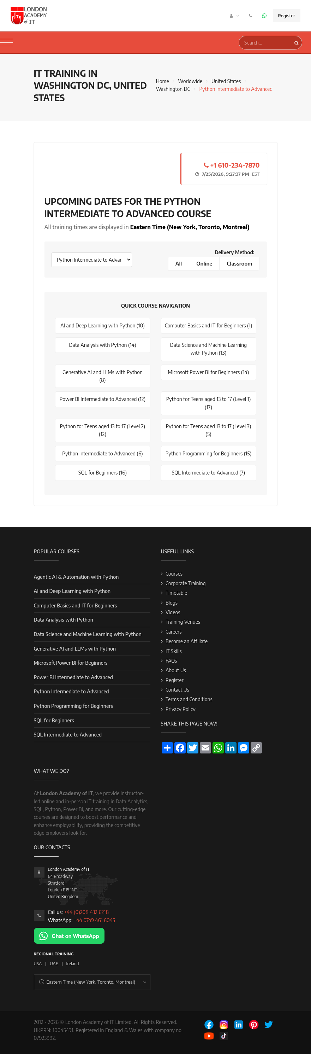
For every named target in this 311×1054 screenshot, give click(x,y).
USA (38, 963)
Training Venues (183, 622)
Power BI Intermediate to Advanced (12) (102, 399)
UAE (54, 963)
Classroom (239, 263)
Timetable (176, 593)
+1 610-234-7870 (232, 165)
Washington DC (173, 89)
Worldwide (190, 81)
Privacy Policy (181, 709)
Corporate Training (186, 583)
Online (204, 263)
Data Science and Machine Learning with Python (88, 634)
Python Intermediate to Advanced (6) (102, 453)
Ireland (72, 963)
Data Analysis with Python (63, 620)
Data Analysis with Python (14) (102, 345)
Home (162, 81)
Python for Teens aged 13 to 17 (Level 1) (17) (208, 403)
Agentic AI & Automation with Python (76, 577)
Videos (173, 612)
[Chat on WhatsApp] (69, 935)
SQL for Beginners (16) (102, 473)
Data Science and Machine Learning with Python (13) (208, 349)
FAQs (171, 661)
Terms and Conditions (189, 699)
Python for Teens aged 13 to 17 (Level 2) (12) (102, 430)
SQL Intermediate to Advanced (68, 735)
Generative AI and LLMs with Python (75, 649)
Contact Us (177, 690)
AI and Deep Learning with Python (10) (102, 325)
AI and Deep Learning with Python (72, 591)
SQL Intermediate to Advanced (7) (208, 473)
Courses (174, 574)
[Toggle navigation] (6, 42)
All (178, 263)
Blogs (172, 603)
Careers (174, 632)
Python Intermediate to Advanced (71, 691)
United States (226, 81)
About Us (176, 670)
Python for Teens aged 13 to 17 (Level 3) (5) (208, 430)
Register (286, 15)
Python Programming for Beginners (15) (209, 453)
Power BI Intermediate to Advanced (73, 677)
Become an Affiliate (187, 641)
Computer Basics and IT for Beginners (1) (208, 325)
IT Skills (174, 651)
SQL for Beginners (54, 720)
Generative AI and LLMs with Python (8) (102, 376)
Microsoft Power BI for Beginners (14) (208, 372)
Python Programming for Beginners (73, 706)
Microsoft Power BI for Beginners (71, 663)
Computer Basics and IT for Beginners (75, 605)
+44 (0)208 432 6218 (86, 912)
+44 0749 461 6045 (94, 920)
